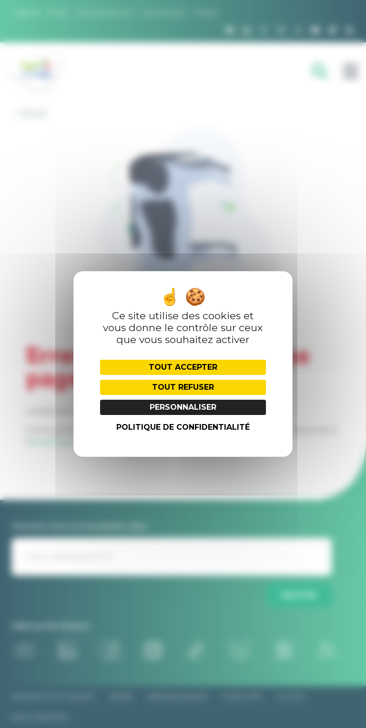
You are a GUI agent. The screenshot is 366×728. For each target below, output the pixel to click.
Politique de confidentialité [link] (183, 427)
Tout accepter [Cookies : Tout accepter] (183, 367)
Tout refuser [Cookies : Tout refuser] (183, 387)
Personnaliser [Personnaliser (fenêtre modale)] (183, 407)
